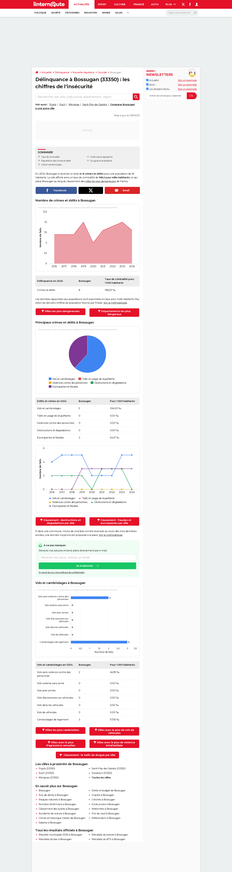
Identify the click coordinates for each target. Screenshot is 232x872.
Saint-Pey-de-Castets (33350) (108, 768)
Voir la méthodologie (115, 302)
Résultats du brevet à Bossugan (110, 834)
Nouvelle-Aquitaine (83, 72)
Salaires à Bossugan (50, 822)
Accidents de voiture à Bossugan (57, 813)
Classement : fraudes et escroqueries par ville (116, 522)
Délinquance (62, 72)
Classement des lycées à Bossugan (59, 808)
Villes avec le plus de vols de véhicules (116, 731)
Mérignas (74, 104)
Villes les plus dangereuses (62, 311)
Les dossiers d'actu (158, 89)
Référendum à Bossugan (106, 818)
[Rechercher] (182, 12)
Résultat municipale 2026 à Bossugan (60, 834)
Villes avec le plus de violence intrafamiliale (116, 744)
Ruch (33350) (46, 773)
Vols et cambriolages (51, 164)
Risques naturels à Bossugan (55, 799)
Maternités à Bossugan (105, 808)
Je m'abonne (84, 565)
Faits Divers (72, 12)
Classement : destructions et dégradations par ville (62, 522)
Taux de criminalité (50, 157)
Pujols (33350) (47, 768)
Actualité (47, 72)
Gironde (102, 72)
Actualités (81, 4)
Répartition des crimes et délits (56, 160)
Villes (118, 12)
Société (55, 12)
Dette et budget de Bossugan (109, 790)
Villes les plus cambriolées (62, 730)
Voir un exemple (187, 80)
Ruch (62, 104)
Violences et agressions (101, 157)
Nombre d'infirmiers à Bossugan (57, 804)
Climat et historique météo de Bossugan (62, 818)
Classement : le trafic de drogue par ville (89, 755)
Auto (154, 4)
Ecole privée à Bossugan (106, 804)
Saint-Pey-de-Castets (94, 104)
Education (90, 12)
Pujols (52, 104)
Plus (171, 4)
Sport (102, 4)
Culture (119, 4)
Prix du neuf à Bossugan (105, 813)
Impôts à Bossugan (103, 795)
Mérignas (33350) (49, 777)
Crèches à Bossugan (103, 799)
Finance (138, 4)
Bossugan (44, 790)
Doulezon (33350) (102, 773)
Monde (106, 12)
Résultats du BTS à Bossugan (108, 839)
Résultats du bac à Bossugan (55, 839)
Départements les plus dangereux (116, 313)
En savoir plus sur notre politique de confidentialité (61, 572)
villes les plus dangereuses (100, 181)
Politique (40, 12)
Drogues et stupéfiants (101, 160)
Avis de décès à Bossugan (53, 795)
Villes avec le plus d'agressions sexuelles (60, 744)
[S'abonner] (171, 95)
